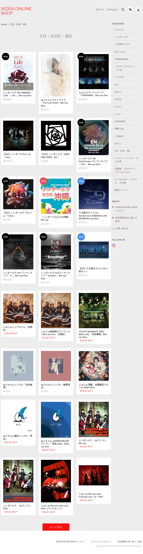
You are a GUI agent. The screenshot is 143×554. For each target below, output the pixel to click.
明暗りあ (121, 128)
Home (4, 23)
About (100, 8)
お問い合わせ (124, 227)
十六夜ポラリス (125, 43)
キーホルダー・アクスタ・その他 (128, 180)
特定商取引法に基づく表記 (127, 219)
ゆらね (120, 98)
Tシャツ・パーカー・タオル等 (127, 159)
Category (112, 8)
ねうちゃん (122, 51)
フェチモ (121, 76)
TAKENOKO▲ (124, 58)
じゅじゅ (121, 28)
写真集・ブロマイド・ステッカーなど (128, 169)
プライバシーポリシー (101, 539)
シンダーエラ (123, 36)
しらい (120, 113)
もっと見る (56, 524)
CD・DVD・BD (124, 150)
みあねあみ (122, 120)
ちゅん (120, 105)
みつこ (120, 142)
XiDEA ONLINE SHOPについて (127, 208)
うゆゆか (121, 135)
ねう (119, 83)
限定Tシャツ (123, 189)
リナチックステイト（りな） (127, 67)
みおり (120, 91)
